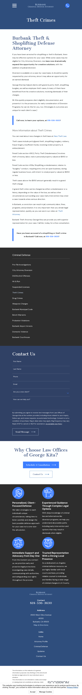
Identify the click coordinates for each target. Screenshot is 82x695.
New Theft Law (60, 136)
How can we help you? (21, 399)
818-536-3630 (41, 603)
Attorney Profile (41, 641)
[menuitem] (41, 264)
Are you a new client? (21, 392)
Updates (41, 651)
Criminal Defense (41, 646)
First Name (17, 361)
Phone (15, 377)
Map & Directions (41, 625)
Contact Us (41, 656)
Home (41, 636)
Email (15, 384)
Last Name (17, 369)
